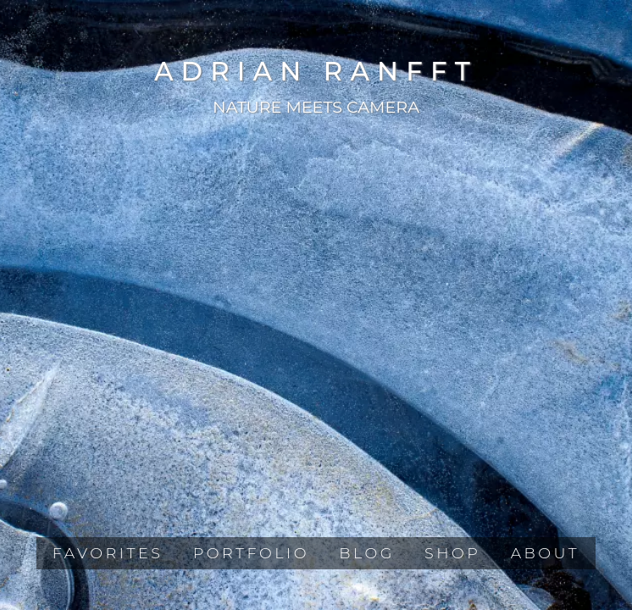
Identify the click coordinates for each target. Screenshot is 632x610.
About (545, 553)
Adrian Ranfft (316, 71)
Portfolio (251, 553)
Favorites (108, 553)
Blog (367, 553)
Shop (452, 553)
